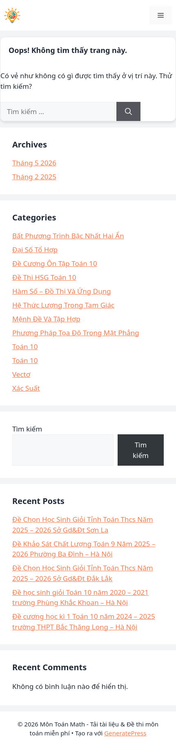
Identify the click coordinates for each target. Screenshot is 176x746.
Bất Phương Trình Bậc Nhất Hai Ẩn (68, 235)
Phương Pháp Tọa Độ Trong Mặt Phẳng (75, 332)
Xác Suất (26, 388)
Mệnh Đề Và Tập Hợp (46, 318)
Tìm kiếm (27, 429)
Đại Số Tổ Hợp (35, 249)
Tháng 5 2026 (34, 162)
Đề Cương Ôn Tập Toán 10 (54, 263)
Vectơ (21, 374)
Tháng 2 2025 (34, 176)
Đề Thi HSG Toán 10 (44, 277)
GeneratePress (125, 733)
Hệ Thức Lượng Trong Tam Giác (63, 305)
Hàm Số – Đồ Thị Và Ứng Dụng (61, 291)
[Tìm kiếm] (128, 111)
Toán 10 (25, 346)
